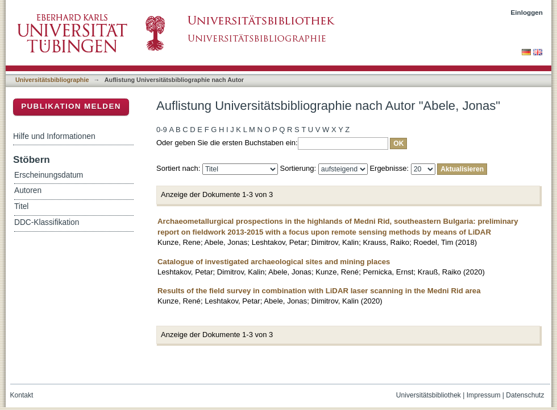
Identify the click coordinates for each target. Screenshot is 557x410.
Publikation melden (71, 106)
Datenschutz (525, 395)
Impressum (484, 395)
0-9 (161, 129)
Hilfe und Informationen (54, 136)
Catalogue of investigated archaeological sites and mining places (273, 261)
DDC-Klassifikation (46, 222)
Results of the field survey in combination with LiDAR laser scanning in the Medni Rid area (319, 290)
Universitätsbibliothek (428, 395)
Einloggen (527, 12)
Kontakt (22, 395)
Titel (21, 206)
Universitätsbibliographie (52, 79)
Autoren (27, 190)
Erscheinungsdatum (48, 175)
